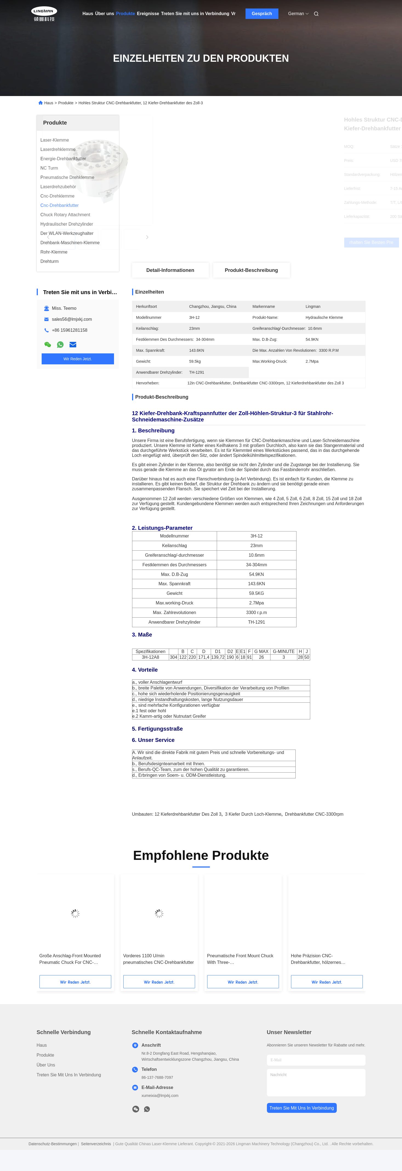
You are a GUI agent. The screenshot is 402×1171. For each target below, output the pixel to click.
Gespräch (262, 13)
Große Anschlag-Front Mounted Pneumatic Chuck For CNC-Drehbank (70, 975)
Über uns (104, 13)
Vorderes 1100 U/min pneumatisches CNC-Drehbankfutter (158, 974)
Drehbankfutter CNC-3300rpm (314, 829)
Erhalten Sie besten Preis (278, 242)
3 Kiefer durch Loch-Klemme (253, 829)
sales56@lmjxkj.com (72, 319)
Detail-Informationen (170, 270)
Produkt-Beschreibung (251, 270)
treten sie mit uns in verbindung (302, 1123)
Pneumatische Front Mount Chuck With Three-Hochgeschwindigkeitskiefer (240, 975)
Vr (233, 13)
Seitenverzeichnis (96, 1159)
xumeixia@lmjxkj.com (160, 1111)
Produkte (125, 13)
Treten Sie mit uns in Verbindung (195, 13)
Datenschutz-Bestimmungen (52, 1159)
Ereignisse (148, 13)
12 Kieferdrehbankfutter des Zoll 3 (188, 829)
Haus (87, 13)
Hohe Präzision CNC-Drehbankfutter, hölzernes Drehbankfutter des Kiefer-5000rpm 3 (325, 975)
